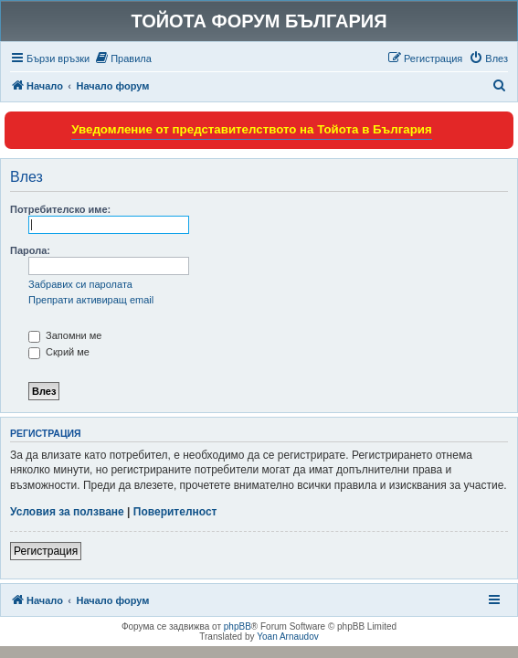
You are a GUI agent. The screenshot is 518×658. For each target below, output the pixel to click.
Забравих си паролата (80, 284)
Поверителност (175, 511)
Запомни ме (64, 335)
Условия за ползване (67, 511)
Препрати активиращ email (90, 299)
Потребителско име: (60, 209)
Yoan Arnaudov (287, 636)
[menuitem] (123, 58)
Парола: (30, 250)
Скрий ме (59, 351)
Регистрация (46, 551)
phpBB (237, 626)
